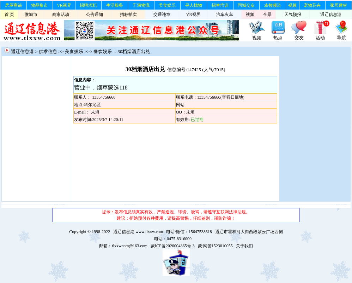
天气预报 (292, 14)
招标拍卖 (128, 14)
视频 (292, 5)
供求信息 (48, 51)
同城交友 (246, 5)
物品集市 (39, 5)
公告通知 (94, 14)
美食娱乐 (167, 5)
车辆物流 (141, 5)
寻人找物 (193, 5)
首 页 (9, 14)
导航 (341, 37)
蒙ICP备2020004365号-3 (173, 245)
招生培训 (220, 5)
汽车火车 (224, 14)
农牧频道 (272, 5)
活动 (320, 37)
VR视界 (64, 5)
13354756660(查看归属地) (220, 97)
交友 (299, 37)
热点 (278, 37)
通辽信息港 (330, 14)
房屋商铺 (13, 5)
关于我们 (244, 245)
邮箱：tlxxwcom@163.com (123, 245)
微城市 (31, 14)
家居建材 (338, 5)
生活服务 (114, 5)
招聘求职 (88, 5)
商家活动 (60, 14)
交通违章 (161, 14)
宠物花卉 (312, 5)
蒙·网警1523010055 (215, 245)
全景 (267, 14)
